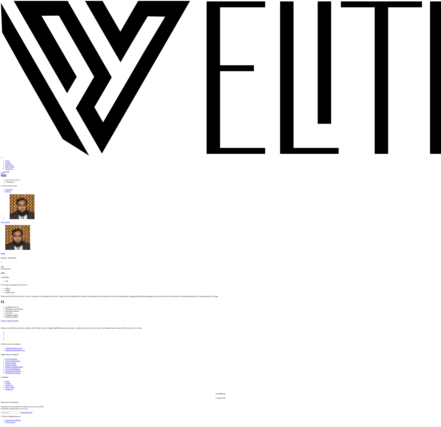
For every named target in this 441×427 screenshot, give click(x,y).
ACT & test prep (11, 359)
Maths (7, 172)
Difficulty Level (11, 309)
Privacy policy (10, 422)
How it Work (9, 167)
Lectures (8, 313)
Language (8, 315)
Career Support (10, 363)
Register (4, 174)
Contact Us (9, 169)
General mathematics (12, 369)
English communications (14, 367)
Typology (8, 311)
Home (7, 161)
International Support (12, 373)
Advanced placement (12, 361)
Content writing (10, 365)
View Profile (5, 222)
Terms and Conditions (13, 420)
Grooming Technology (13, 371)
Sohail (3, 253)
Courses (8, 163)
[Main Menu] (2, 157)
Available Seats (10, 307)
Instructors (9, 165)
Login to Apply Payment (9, 321)
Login (3, 173)
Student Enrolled (11, 317)
